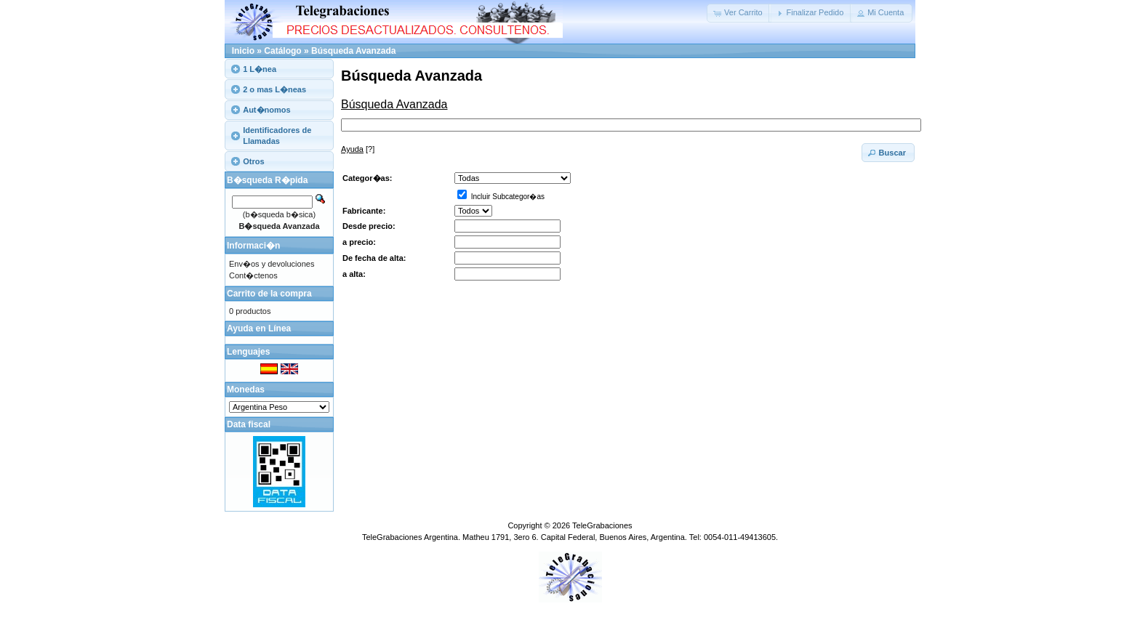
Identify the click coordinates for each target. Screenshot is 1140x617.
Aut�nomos (266, 109)
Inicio (243, 51)
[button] (739, 13)
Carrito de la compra (269, 294)
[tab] (279, 68)
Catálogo (282, 51)
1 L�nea (259, 69)
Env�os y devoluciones (271, 263)
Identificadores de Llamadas (277, 135)
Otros (253, 161)
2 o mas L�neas (274, 89)
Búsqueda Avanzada (353, 51)
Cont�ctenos (253, 275)
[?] (357, 149)
